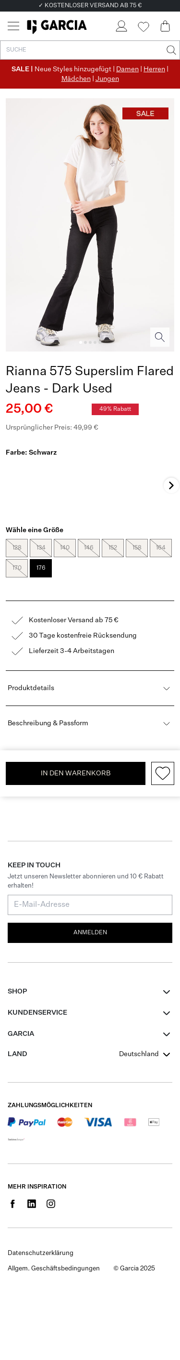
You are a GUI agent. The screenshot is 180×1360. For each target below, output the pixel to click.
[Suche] (170, 50)
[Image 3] (90, 342)
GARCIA (21, 935)
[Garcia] (57, 26)
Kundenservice (37, 914)
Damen (127, 69)
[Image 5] (99, 342)
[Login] (121, 26)
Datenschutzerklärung (40, 1155)
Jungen (107, 79)
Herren (154, 69)
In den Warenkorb (75, 674)
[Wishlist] (143, 27)
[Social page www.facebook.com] (12, 1105)
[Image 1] (80, 342)
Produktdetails (90, 589)
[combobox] (145, 955)
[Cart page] (165, 26)
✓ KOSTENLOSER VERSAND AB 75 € (90, 6)
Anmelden (90, 834)
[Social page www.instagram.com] (51, 1105)
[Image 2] (85, 342)
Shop (17, 892)
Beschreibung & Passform (90, 624)
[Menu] (13, 26)
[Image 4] (95, 342)
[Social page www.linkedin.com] (31, 1105)
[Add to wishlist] (162, 674)
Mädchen (76, 79)
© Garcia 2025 (134, 1170)
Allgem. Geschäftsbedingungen (54, 1170)
